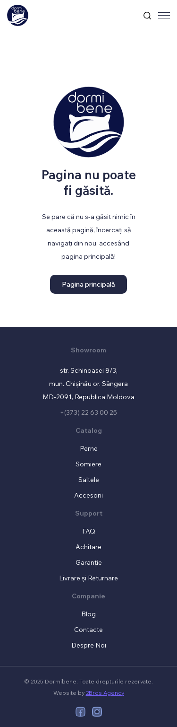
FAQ (88, 531)
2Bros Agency (105, 692)
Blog (88, 614)
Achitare (88, 547)
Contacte (88, 629)
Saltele (88, 479)
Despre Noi (88, 645)
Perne (89, 448)
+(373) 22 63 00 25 (88, 412)
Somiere (88, 464)
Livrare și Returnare (88, 578)
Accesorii (88, 495)
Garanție (89, 562)
